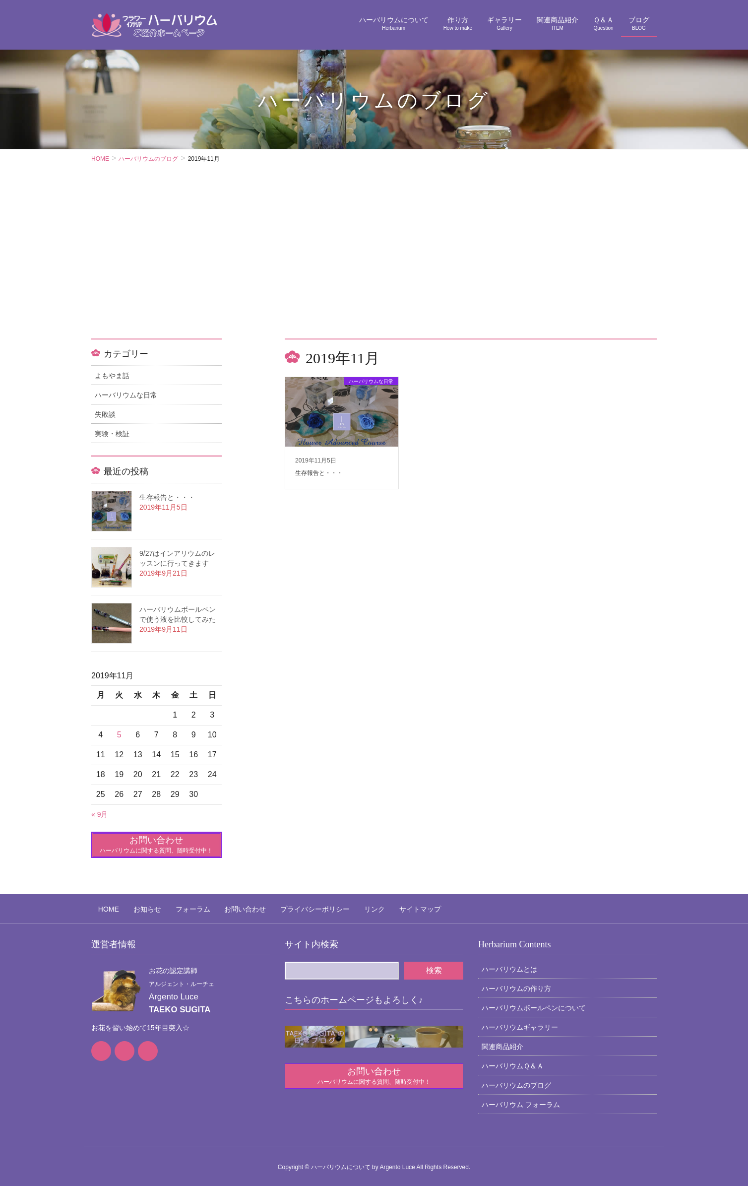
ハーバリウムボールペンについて (534, 1002)
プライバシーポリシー (280, 906)
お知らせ (133, 906)
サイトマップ (372, 906)
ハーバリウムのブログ (516, 1080)
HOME (101, 906)
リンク (333, 906)
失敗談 (105, 414)
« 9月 (99, 814)
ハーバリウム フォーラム (521, 1099)
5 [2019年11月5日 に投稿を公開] (119, 734)
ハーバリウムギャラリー (520, 1022)
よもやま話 (112, 376)
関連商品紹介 (502, 1041)
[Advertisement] (374, 263)
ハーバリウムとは (509, 964)
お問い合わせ (218, 906)
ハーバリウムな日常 (126, 395)
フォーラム (172, 906)
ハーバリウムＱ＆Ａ (513, 1060)
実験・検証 (112, 434)
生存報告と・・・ (167, 497)
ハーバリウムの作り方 (516, 983)
